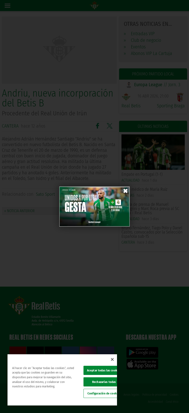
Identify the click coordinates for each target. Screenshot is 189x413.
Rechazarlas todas (104, 382)
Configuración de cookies (104, 393)
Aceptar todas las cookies (104, 370)
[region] (62, 379)
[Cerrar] (112, 359)
